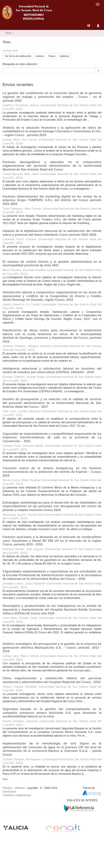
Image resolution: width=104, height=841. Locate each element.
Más (5, 779)
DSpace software (14, 787)
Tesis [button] (9, 32)
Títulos (51, 56)
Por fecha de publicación (18, 56)
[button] (88, 25)
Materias (64, 56)
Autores (39, 56)
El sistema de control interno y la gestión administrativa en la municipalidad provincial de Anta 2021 (52, 263)
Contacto (8, 795)
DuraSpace (9, 791)
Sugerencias (23, 795)
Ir (98, 70)
